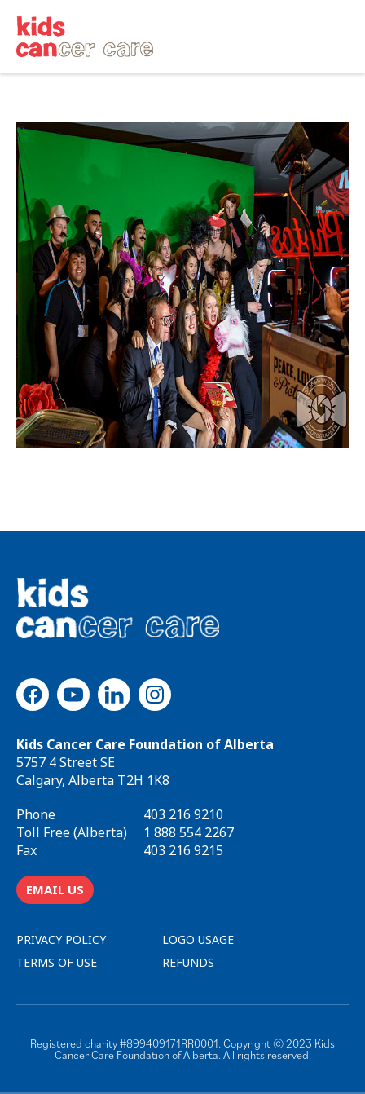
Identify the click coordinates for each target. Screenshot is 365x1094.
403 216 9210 (183, 814)
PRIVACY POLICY (61, 939)
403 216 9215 (183, 850)
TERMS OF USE (56, 962)
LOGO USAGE (198, 939)
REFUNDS (188, 962)
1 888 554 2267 (188, 832)
